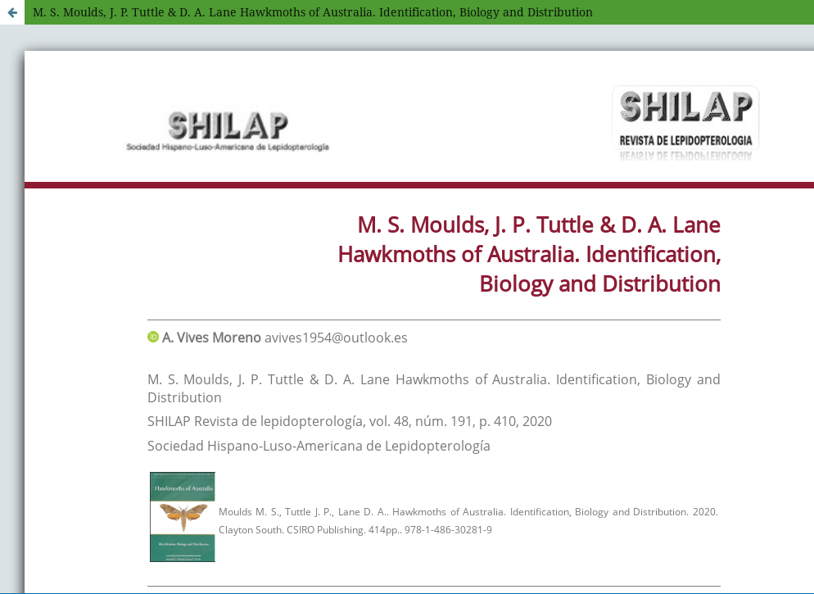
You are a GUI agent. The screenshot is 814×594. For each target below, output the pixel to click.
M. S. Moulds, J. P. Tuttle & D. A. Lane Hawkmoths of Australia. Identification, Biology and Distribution (313, 12)
